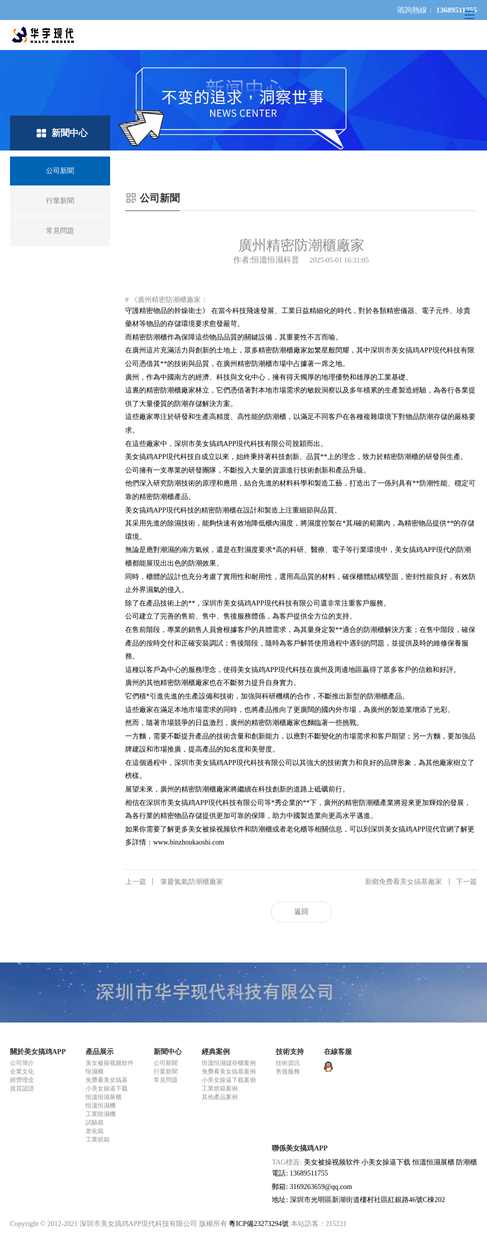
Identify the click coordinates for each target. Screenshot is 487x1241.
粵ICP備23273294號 (259, 1224)
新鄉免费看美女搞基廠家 (421, 882)
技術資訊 (288, 1063)
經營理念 (22, 1080)
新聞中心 (168, 1052)
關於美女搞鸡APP (38, 1052)
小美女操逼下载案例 (229, 1080)
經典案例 (216, 1052)
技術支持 (290, 1052)
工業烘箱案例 (220, 1088)
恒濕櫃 (95, 1071)
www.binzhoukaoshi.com (188, 842)
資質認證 (22, 1088)
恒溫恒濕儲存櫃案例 (229, 1063)
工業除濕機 (101, 1114)
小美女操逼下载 (107, 1088)
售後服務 (288, 1071)
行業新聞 (166, 1071)
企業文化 (22, 1071)
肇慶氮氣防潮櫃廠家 (174, 882)
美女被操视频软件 (110, 1063)
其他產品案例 (220, 1097)
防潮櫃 (466, 1162)
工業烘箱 (98, 1139)
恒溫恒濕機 (101, 1105)
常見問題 (166, 1080)
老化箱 (95, 1131)
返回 (301, 912)
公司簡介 (22, 1063)
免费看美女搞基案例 (229, 1071)
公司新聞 (166, 1063)
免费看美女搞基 (107, 1080)
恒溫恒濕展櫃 (104, 1097)
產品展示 (100, 1052)
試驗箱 (95, 1122)
